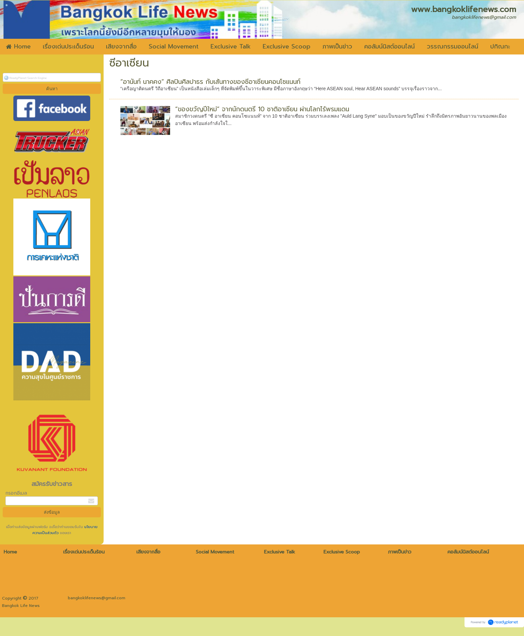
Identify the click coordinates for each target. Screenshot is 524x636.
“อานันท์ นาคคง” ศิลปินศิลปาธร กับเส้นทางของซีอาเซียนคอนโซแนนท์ (210, 82)
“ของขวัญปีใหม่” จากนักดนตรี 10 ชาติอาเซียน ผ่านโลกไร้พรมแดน (262, 109)
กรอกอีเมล (16, 493)
